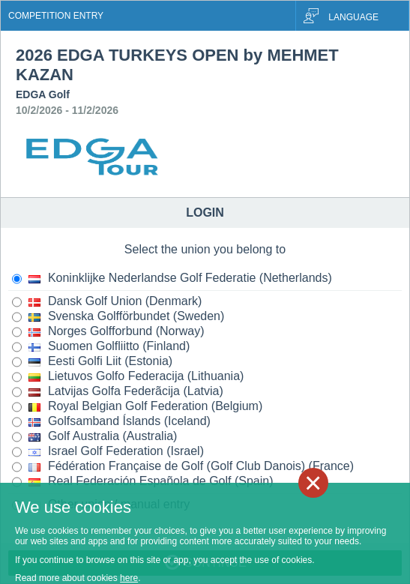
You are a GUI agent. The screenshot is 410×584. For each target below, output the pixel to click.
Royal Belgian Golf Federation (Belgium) (137, 407)
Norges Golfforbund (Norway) (108, 332)
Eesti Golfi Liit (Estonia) (92, 362)
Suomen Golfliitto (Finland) (101, 347)
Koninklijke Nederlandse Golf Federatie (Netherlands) (172, 278)
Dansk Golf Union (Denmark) (107, 302)
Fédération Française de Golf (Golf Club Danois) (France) (183, 467)
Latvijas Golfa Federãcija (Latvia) (117, 392)
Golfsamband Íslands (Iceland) (111, 422)
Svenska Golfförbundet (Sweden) (118, 317)
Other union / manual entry (101, 505)
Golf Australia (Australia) (94, 437)
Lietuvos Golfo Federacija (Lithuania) (128, 377)
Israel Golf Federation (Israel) (108, 452)
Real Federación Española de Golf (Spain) (143, 482)
